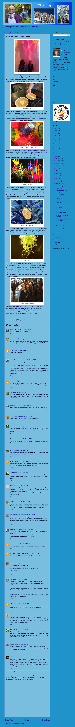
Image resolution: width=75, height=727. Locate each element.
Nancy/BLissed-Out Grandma (18, 615)
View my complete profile (59, 73)
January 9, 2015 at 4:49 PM (21, 657)
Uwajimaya (19, 308)
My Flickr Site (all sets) (59, 44)
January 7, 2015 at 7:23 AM (21, 563)
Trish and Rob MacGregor (17, 553)
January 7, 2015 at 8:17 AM (34, 615)
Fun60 (12, 350)
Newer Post (9, 720)
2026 (56, 128)
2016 (56, 153)
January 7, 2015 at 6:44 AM (32, 553)
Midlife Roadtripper (15, 359)
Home (27, 720)
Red (11, 392)
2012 (56, 237)
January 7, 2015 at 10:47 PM (20, 629)
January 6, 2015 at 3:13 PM (26, 381)
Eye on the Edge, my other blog (61, 41)
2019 (56, 146)
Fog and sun (59, 188)
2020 (56, 143)
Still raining (59, 198)
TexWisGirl (13, 329)
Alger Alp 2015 (59, 210)
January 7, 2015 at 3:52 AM (24, 501)
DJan (64, 50)
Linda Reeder (14, 426)
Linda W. (12, 450)
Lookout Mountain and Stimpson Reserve (62, 191)
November (59, 160)
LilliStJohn (13, 501)
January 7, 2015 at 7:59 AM (23, 603)
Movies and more (60, 205)
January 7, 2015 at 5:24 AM (26, 529)
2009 (56, 244)
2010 (56, 242)
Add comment (11, 672)
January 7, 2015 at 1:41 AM (24, 472)
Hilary (11, 657)
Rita (11, 579)
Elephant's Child (14, 339)
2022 (56, 138)
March (58, 181)
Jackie (12, 563)
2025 (56, 130)
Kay (11, 629)
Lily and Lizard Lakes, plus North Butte (63, 219)
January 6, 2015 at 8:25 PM (22, 450)
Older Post (46, 720)
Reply (11, 334)
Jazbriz (12, 461)
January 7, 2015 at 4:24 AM (27, 514)
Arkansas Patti (14, 529)
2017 (56, 151)
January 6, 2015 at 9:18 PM (22, 461)
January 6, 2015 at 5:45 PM (24, 416)
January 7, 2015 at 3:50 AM (20, 485)
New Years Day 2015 (61, 228)
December (59, 158)
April (57, 178)
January (58, 186)
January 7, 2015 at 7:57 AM (20, 579)
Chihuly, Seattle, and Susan (63, 223)
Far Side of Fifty (14, 381)
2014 (56, 232)
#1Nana (12, 644)
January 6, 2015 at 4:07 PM (20, 392)
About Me (55, 81)
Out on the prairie (15, 514)
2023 (56, 136)
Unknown (12, 543)
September (59, 165)
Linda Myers (13, 416)
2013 (56, 234)
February (58, 183)
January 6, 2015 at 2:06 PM (24, 329)
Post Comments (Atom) (18, 723)
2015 (56, 156)
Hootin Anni (13, 472)
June (11, 485)
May (57, 176)
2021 (56, 141)
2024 (56, 133)
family (23, 320)
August (58, 168)
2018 (56, 148)
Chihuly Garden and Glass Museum (28, 150)
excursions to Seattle (15, 320)
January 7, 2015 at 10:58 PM (22, 644)
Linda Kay (13, 603)
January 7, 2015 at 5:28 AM (23, 543)
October (58, 163)
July (57, 170)
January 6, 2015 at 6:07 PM (24, 439)
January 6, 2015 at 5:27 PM (24, 405)
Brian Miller (13, 405)
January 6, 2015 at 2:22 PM (21, 350)
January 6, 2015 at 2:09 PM (27, 339)
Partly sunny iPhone (61, 212)
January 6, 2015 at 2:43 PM (28, 359)
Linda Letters (43, 152)
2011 (56, 239)
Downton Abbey (60, 225)
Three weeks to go (61, 207)
